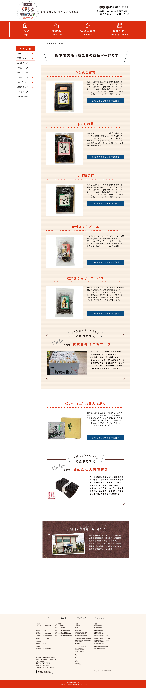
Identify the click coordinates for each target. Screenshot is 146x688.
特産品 (64, 618)
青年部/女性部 (22, 97)
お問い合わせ (123, 14)
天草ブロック (25, 92)
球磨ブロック (25, 87)
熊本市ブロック (25, 53)
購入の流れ (105, 14)
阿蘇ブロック (25, 72)
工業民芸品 (81, 618)
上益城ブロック (25, 77)
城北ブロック (25, 68)
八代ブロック (25, 82)
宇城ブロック (25, 58)
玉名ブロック (25, 63)
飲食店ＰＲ (99, 618)
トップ (46, 618)
